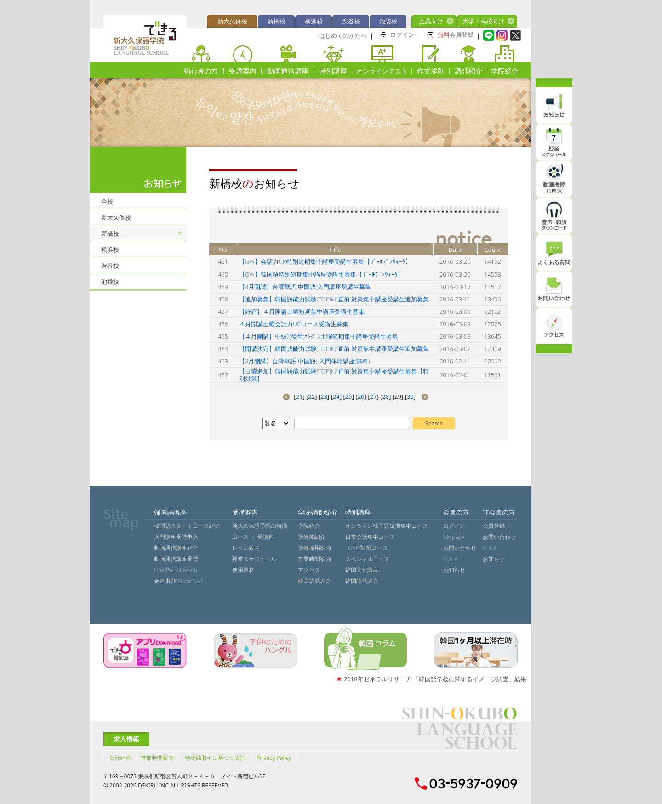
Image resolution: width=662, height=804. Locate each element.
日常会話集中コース (370, 537)
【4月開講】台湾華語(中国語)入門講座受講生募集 (305, 287)
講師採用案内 (314, 548)
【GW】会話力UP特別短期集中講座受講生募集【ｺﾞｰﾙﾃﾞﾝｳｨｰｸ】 (325, 261)
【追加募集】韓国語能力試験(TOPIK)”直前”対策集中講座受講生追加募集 (334, 299)
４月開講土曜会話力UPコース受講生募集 (293, 324)
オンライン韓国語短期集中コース (386, 526)
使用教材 (243, 570)
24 (336, 396)
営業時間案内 (314, 559)
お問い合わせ (459, 548)
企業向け (431, 21)
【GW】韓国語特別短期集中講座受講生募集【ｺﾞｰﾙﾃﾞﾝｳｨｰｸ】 (321, 274)
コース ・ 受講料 (253, 537)
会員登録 (456, 34)
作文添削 (431, 70)
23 (323, 396)
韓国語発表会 (314, 581)
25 (348, 396)
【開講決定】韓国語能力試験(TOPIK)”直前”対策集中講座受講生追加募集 (334, 349)
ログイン (402, 34)
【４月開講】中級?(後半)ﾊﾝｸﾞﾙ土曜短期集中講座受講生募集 (318, 336)
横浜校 (314, 21)
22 (311, 396)
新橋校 (276, 21)
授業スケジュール (254, 559)
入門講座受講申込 (176, 537)
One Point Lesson (175, 570)
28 (385, 396)
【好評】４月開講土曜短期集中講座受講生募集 (302, 311)
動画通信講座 (287, 70)
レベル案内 (246, 548)
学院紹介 (505, 70)
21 (299, 396)
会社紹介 (120, 758)
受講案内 (243, 70)
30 (410, 396)
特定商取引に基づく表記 (215, 758)
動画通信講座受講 (176, 559)
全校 (107, 201)
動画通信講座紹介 (176, 548)
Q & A (450, 559)
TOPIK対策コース (366, 548)
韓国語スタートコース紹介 (187, 526)
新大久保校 (232, 21)
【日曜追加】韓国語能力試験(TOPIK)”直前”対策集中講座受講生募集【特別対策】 (334, 375)
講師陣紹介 (311, 537)
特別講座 (333, 70)
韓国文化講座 (361, 570)
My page (453, 537)
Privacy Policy (274, 758)
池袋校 (388, 21)
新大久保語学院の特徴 (259, 526)
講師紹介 (468, 70)
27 (373, 396)
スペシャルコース (367, 559)
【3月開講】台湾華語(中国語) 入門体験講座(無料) (304, 361)
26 (361, 396)
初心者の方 (200, 70)
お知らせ (454, 570)
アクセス (309, 570)
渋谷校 (351, 21)
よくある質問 (554, 262)
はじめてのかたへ (343, 35)
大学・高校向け (483, 21)
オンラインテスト (382, 71)
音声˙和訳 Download (178, 581)
